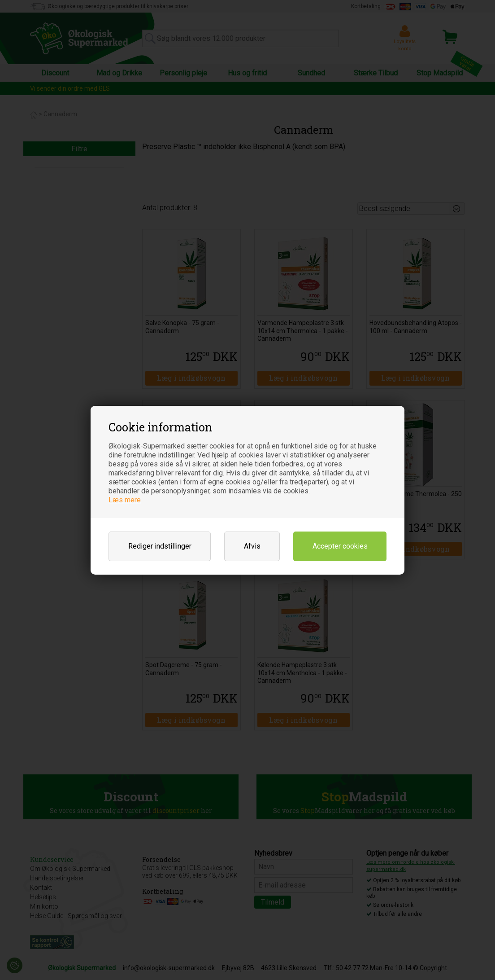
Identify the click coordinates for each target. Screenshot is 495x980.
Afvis (252, 546)
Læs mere (125, 500)
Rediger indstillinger (159, 546)
